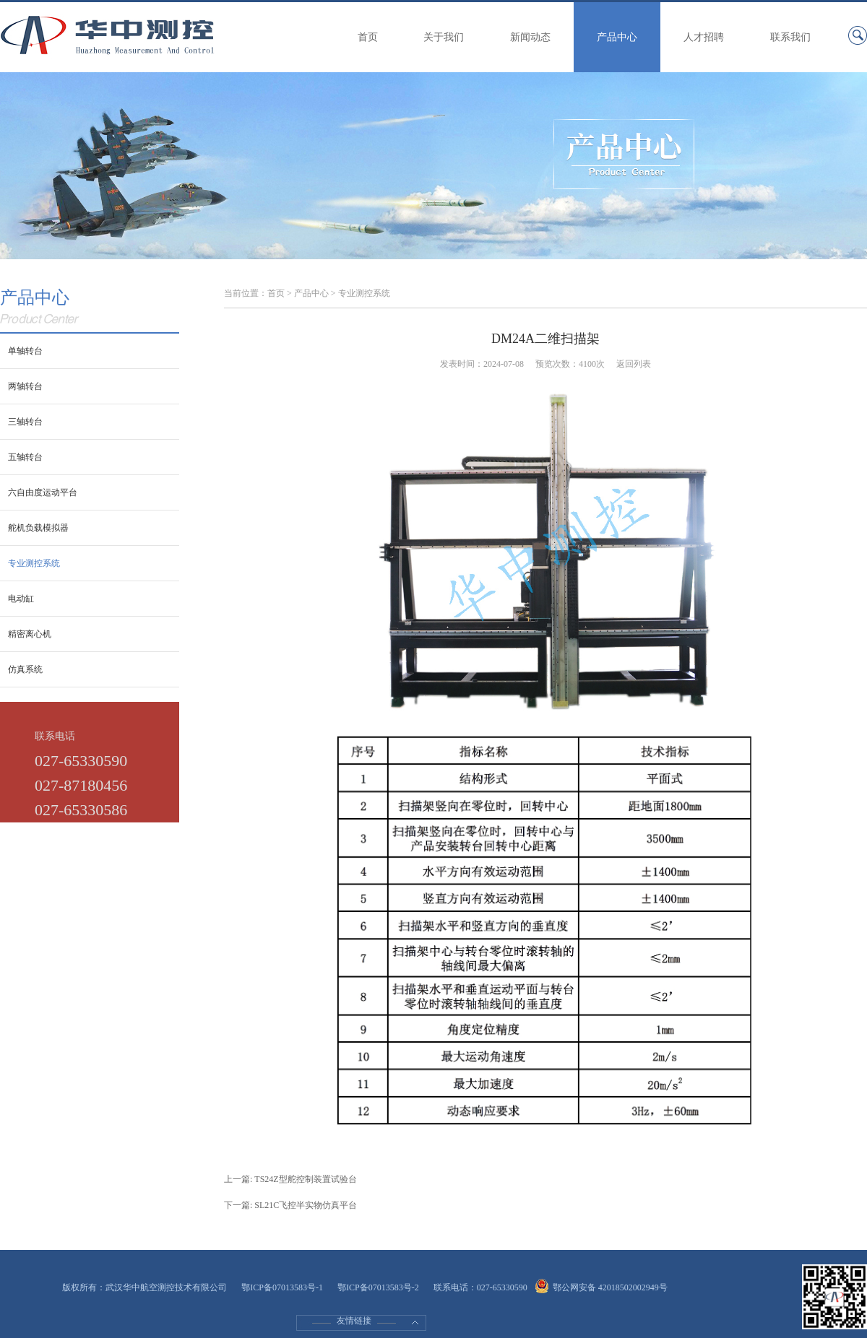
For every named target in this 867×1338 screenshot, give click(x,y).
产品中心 (617, 37)
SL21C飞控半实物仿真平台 (305, 1205)
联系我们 (790, 37)
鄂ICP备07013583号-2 (378, 1287)
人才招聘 (703, 37)
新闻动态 (530, 37)
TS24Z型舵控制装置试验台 (305, 1179)
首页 (368, 37)
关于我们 (443, 37)
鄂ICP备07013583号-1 (282, 1287)
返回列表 (633, 364)
